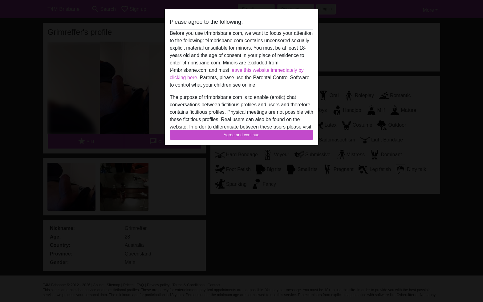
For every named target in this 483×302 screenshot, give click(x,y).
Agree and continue (241, 135)
